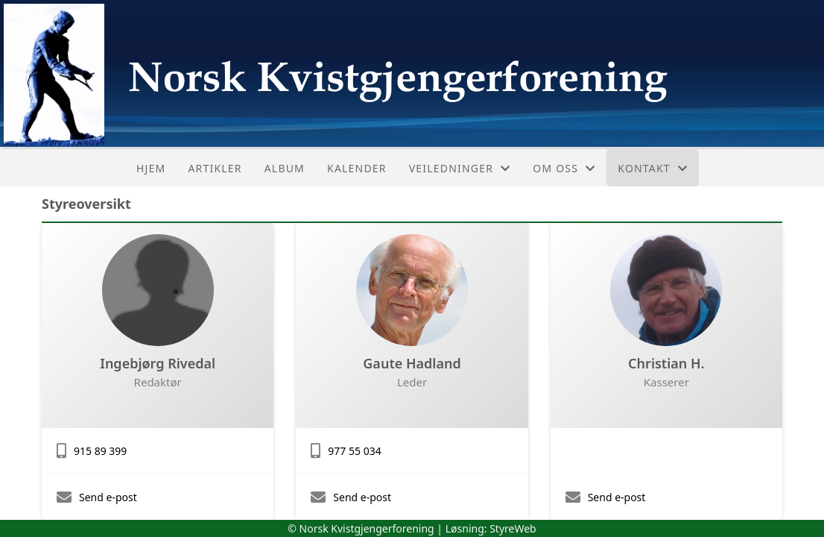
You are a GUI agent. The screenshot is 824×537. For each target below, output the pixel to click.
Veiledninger (460, 168)
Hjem (150, 168)
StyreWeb (512, 528)
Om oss (564, 168)
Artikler (214, 168)
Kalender (357, 168)
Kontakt (653, 168)
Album (284, 168)
